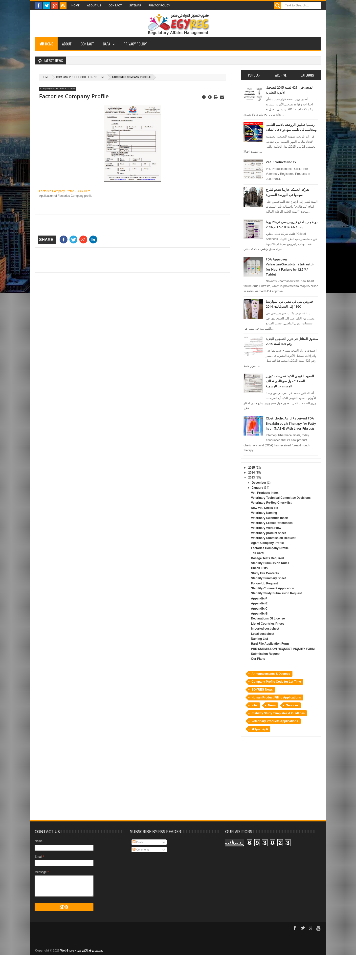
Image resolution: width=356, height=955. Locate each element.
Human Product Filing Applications (276, 697)
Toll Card (257, 553)
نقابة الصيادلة (259, 729)
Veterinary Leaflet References (271, 523)
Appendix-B (259, 613)
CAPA (106, 43)
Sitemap (135, 5)
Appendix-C (259, 608)
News (272, 705)
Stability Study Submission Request (276, 593)
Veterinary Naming (264, 513)
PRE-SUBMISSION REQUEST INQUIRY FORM (282, 649)
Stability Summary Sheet (268, 578)
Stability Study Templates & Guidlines (278, 713)
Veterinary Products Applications (274, 721)
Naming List (259, 638)
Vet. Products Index (281, 162)
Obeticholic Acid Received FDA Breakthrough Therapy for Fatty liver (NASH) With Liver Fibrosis (291, 423)
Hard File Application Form (270, 643)
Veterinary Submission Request (273, 538)
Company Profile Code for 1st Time (80, 77)
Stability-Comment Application (272, 588)
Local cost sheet (262, 634)
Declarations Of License (268, 618)
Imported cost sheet (265, 628)
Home (75, 5)
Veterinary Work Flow (266, 528)
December (259, 482)
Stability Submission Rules (270, 563)
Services (292, 705)
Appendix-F (259, 598)
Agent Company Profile (267, 543)
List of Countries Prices (267, 623)
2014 (252, 472)
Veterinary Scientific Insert (269, 518)
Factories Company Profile (270, 548)
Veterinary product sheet (268, 533)
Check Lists (259, 568)
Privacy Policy (159, 5)
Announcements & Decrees (270, 674)
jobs (254, 705)
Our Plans (258, 658)
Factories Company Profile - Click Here (64, 191)
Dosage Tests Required (267, 558)
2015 (252, 467)
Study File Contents (265, 573)
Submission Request (265, 654)
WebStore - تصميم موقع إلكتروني (81, 950)
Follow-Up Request (264, 583)
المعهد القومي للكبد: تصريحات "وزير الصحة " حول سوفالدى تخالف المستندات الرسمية (290, 381)
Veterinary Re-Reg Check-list (271, 502)
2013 (252, 477)
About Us (94, 5)
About (67, 43)
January (258, 487)
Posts (138, 842)
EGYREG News (262, 689)
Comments (141, 849)
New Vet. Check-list (264, 508)
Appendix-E (259, 603)
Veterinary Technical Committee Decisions (281, 497)
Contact (115, 5)
